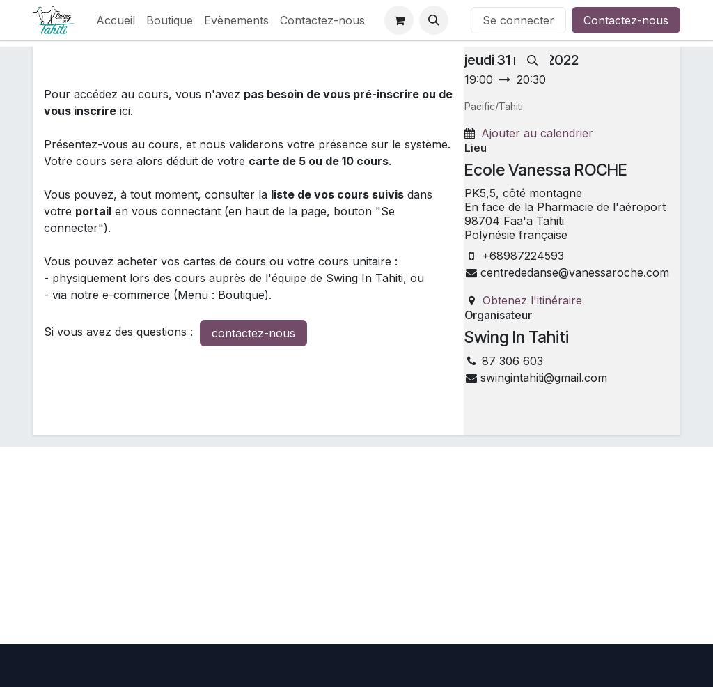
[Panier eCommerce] (399, 20)
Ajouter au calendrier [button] (537, 133)
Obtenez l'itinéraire (532, 300)
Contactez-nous (625, 20)
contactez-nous (253, 333)
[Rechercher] (532, 60)
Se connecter (518, 20)
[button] (433, 20)
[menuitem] (116, 20)
